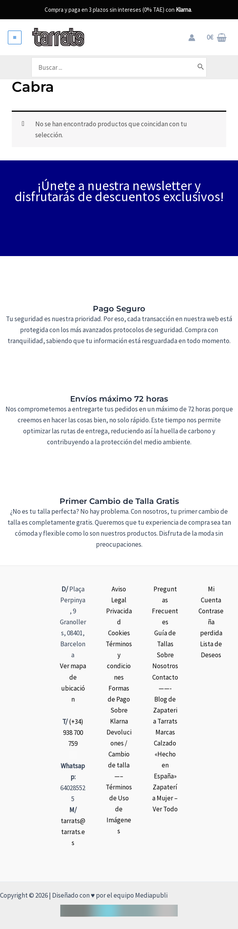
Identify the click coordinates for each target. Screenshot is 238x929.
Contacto (165, 677)
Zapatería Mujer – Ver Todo (165, 798)
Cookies (119, 633)
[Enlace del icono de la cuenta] (191, 37)
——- (165, 688)
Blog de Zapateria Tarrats (165, 710)
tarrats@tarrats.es (73, 831)
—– (118, 776)
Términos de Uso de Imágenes (119, 809)
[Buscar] (211, 67)
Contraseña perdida (211, 622)
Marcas (165, 732)
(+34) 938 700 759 (73, 732)
